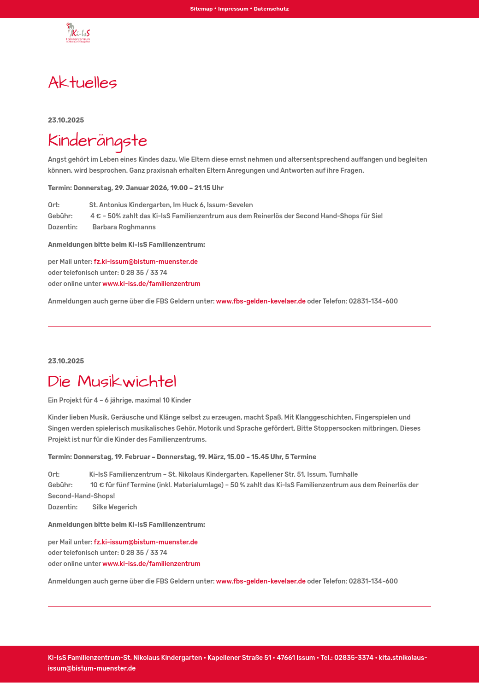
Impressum (233, 9)
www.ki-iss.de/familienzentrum (151, 284)
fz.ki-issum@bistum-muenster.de (146, 262)
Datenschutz (271, 9)
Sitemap (201, 9)
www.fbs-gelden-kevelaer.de (261, 301)
